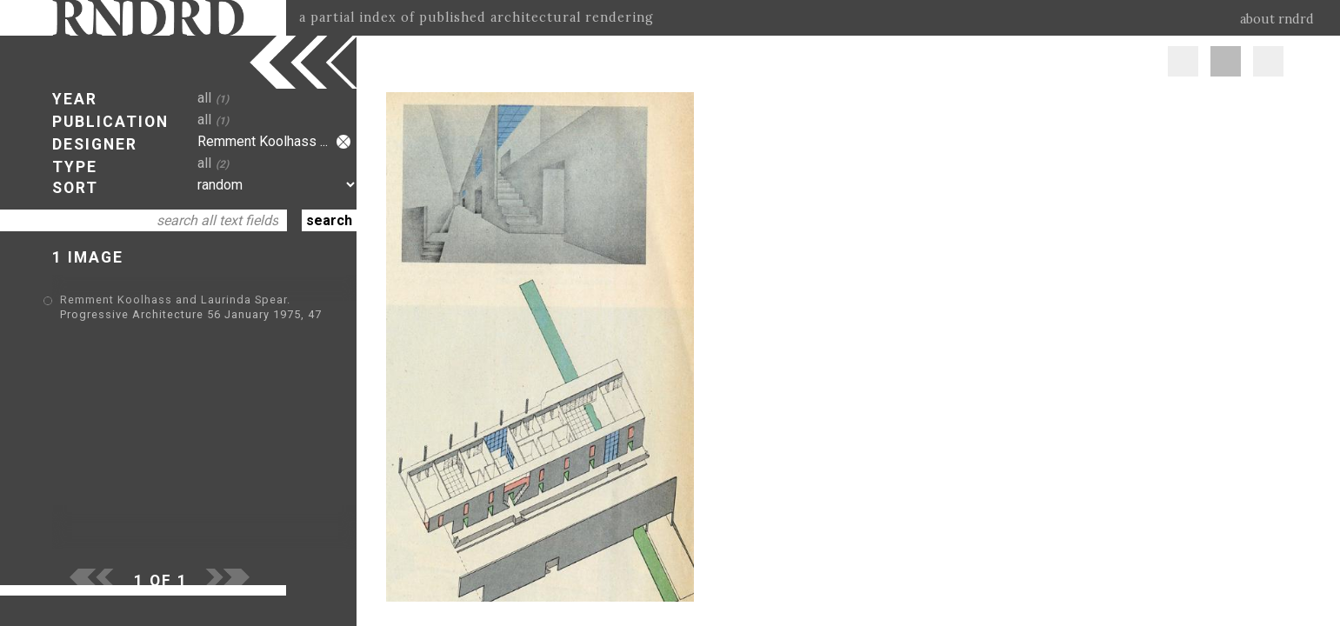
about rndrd (1277, 19)
